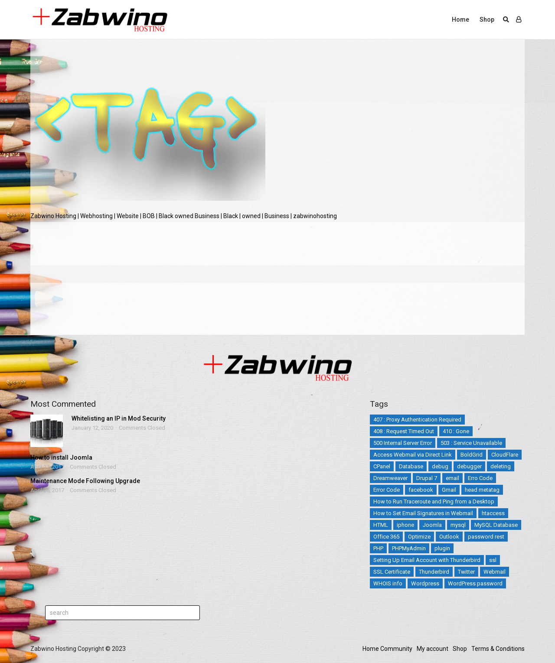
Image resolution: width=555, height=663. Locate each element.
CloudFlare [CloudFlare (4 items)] (504, 454)
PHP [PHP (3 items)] (378, 548)
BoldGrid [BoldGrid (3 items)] (471, 454)
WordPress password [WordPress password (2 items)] (475, 583)
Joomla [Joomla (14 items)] (432, 525)
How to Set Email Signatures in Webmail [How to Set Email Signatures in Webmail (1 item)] (423, 513)
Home (460, 19)
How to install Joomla (61, 457)
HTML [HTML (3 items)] (380, 525)
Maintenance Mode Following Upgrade (85, 480)
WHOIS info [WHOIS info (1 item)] (387, 583)
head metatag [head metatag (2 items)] (482, 490)
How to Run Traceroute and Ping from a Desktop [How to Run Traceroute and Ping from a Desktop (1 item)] (433, 501)
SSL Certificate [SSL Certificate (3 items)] (391, 571)
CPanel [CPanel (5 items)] (381, 466)
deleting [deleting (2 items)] (500, 466)
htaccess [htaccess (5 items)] (493, 513)
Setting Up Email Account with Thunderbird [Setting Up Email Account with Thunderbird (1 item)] (426, 560)
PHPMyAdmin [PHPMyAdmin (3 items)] (409, 548)
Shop (487, 19)
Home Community (387, 649)
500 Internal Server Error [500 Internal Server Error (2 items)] (402, 443)
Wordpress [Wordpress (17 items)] (425, 583)
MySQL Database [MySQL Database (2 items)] (496, 525)
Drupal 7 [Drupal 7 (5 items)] (426, 478)
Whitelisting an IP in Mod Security (119, 418)
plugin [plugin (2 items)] (442, 548)
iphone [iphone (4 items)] (405, 525)
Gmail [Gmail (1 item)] (449, 490)
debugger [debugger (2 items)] (469, 466)
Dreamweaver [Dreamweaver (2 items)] (390, 478)
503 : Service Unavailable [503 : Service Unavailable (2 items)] (471, 443)
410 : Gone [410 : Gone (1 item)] (456, 431)
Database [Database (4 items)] (411, 466)
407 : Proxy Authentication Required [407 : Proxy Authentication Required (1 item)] (417, 419)
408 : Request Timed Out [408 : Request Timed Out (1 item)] (403, 431)
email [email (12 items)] (452, 478)
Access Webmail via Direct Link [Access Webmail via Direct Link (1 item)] (412, 454)
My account (432, 649)
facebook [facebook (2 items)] (420, 490)
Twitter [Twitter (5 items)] (466, 571)
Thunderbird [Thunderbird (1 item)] (434, 571)
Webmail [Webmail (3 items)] (494, 571)
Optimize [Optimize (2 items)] (419, 536)
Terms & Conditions (498, 649)
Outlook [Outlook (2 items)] (449, 536)
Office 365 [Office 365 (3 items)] (386, 536)
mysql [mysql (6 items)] (458, 525)
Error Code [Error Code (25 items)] (386, 490)
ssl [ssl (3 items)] (492, 560)
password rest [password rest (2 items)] (486, 536)
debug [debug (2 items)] (440, 466)
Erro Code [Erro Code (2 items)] (480, 478)
